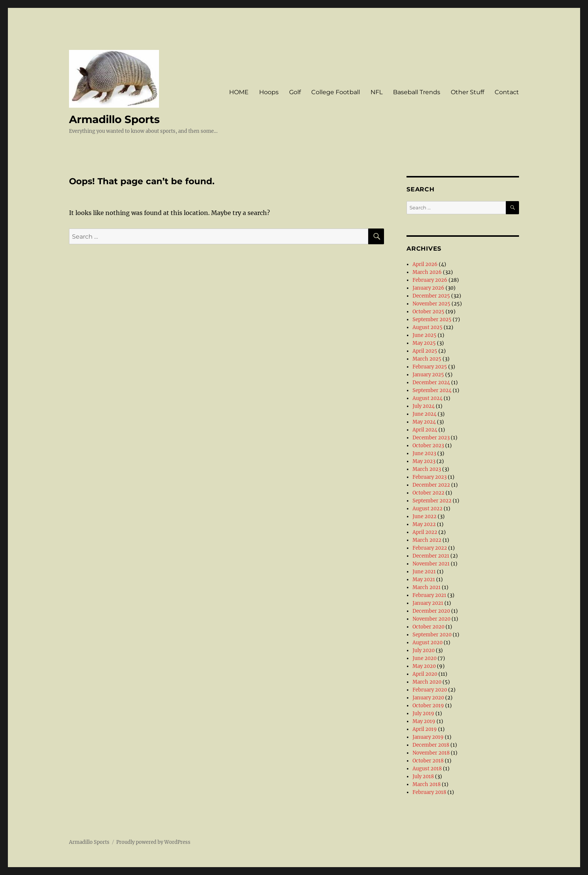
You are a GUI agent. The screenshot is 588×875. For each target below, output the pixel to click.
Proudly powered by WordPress (153, 842)
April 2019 (424, 729)
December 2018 (430, 745)
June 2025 (424, 335)
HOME (239, 92)
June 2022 (424, 516)
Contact (507, 92)
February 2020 (429, 690)
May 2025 (424, 343)
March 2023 (426, 469)
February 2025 (429, 367)
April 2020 (424, 674)
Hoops (269, 92)
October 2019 (428, 705)
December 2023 (431, 437)
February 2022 (429, 548)
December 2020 (431, 611)
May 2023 (423, 461)
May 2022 (424, 524)
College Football (335, 92)
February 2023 (429, 477)
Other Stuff (467, 92)
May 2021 (423, 579)
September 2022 (432, 501)
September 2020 (432, 634)
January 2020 (428, 698)
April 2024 (424, 430)
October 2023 (428, 445)
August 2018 (427, 768)
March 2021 (426, 587)
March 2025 (426, 359)
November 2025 (431, 304)
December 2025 (431, 296)
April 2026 (425, 264)
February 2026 (429, 280)
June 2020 (424, 658)
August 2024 (427, 398)
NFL (376, 92)
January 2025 (428, 374)
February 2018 (429, 792)
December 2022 (431, 485)
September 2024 (432, 390)
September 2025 (432, 319)
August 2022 (427, 508)
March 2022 (426, 540)
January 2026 (428, 288)
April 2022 (424, 532)
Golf (295, 92)
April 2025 (424, 351)
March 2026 (427, 272)
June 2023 (424, 453)
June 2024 (424, 414)
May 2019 (423, 721)
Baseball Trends (416, 92)
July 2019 (423, 713)
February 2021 (429, 595)
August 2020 (427, 642)
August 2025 (427, 327)
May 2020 (424, 666)
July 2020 (423, 650)
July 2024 (423, 406)
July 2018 (423, 776)
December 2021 (430, 556)
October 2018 (428, 761)
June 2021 (424, 571)
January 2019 (428, 737)
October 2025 (428, 311)
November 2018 (431, 753)
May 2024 (424, 422)
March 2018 (426, 784)
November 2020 (431, 619)
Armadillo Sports (114, 119)
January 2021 (427, 603)
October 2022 (428, 493)
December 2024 (431, 382)
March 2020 (426, 682)
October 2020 (428, 627)
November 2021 (431, 564)
